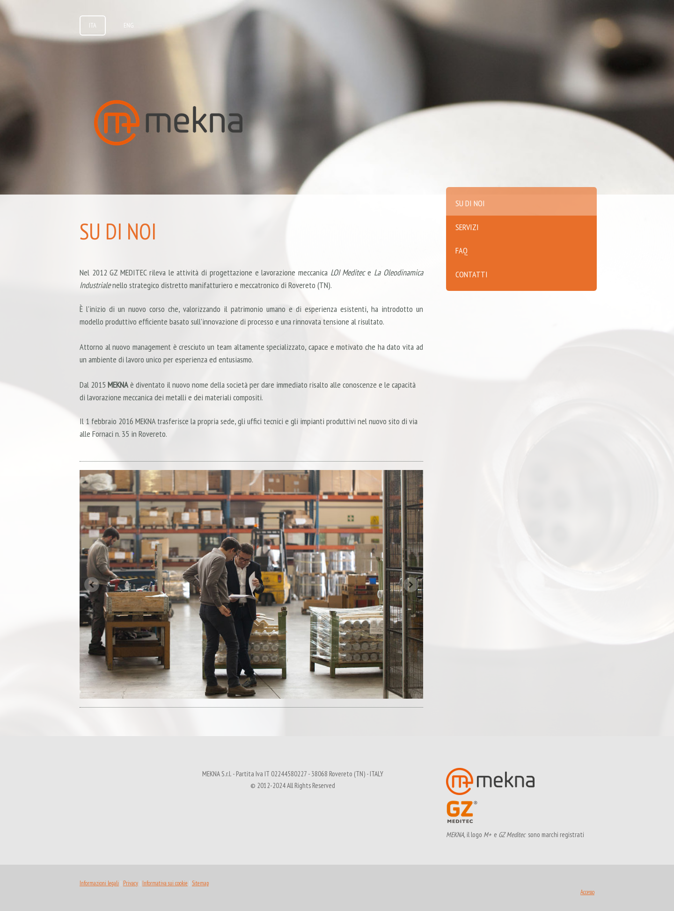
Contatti (471, 274)
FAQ (461, 250)
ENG (129, 25)
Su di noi (470, 203)
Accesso (587, 892)
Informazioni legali (99, 883)
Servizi (467, 227)
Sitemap (200, 883)
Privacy (130, 883)
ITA (92, 25)
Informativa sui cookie (165, 883)
